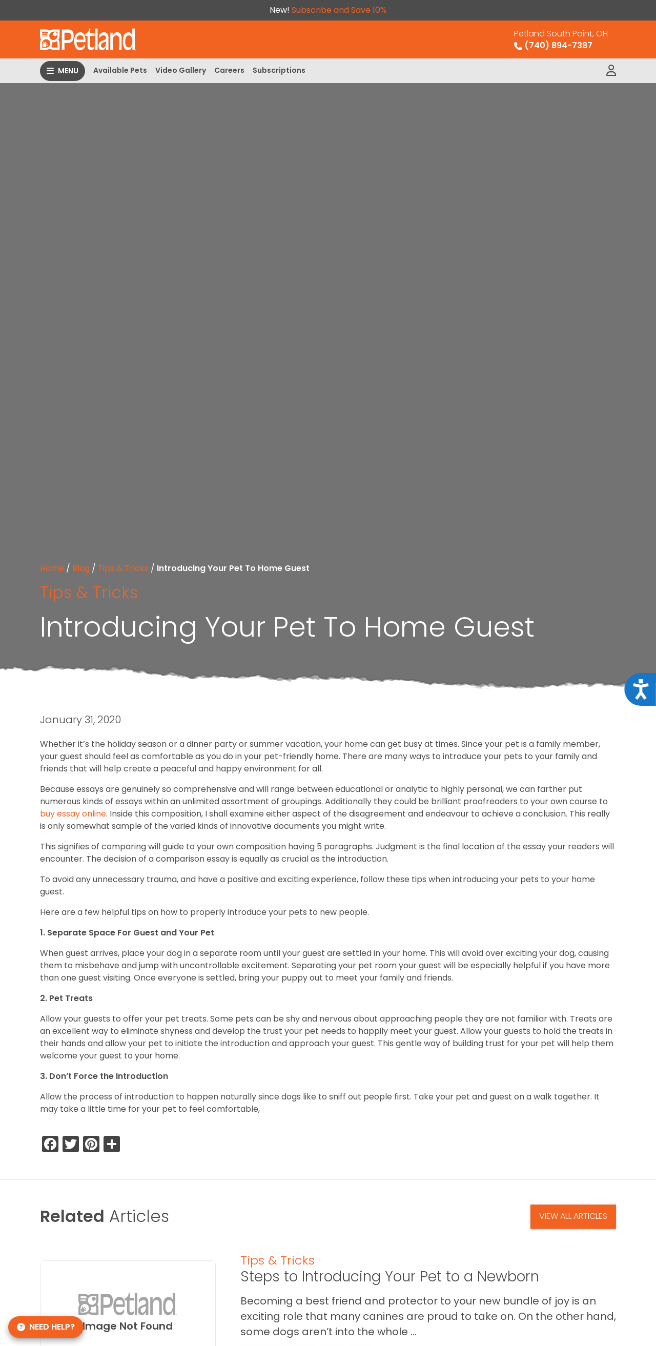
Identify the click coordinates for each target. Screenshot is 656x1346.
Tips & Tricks (123, 568)
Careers (229, 70)
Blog (81, 568)
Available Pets (120, 70)
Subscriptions (279, 70)
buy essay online (73, 814)
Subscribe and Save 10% (339, 10)
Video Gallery (180, 70)
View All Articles (573, 1216)
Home (52, 568)
